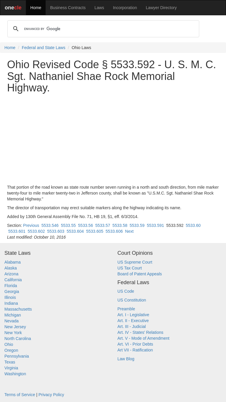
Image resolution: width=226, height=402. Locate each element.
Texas (9, 362)
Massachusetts (18, 309)
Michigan (12, 315)
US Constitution (131, 300)
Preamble (126, 308)
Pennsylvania (16, 356)
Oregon (11, 350)
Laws (99, 7)
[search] (102, 28)
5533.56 (85, 225)
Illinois (10, 297)
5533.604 (75, 231)
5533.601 (16, 231)
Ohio (8, 344)
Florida (10, 285)
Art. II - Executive (133, 320)
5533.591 (155, 225)
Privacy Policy (51, 394)
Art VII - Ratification (135, 350)
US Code (125, 291)
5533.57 (102, 225)
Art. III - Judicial (131, 326)
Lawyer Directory (161, 7)
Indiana (11, 303)
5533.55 (68, 225)
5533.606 (114, 231)
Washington (15, 373)
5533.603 (55, 231)
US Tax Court (129, 268)
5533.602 (36, 231)
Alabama (12, 262)
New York (13, 332)
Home (35, 7)
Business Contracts (68, 7)
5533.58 (119, 225)
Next (129, 231)
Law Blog (125, 358)
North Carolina (17, 338)
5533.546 (50, 225)
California (13, 279)
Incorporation (125, 7)
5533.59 (136, 225)
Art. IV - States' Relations (140, 332)
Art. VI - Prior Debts (135, 344)
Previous (31, 225)
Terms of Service (19, 394)
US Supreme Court (134, 262)
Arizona (11, 274)
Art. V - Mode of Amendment (143, 338)
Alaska (10, 268)
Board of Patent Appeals (139, 274)
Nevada (11, 321)
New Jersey (15, 326)
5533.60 (193, 225)
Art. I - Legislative (133, 314)
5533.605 (94, 231)
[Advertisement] (113, 139)
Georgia (11, 291)
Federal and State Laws (43, 47)
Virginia (11, 368)
